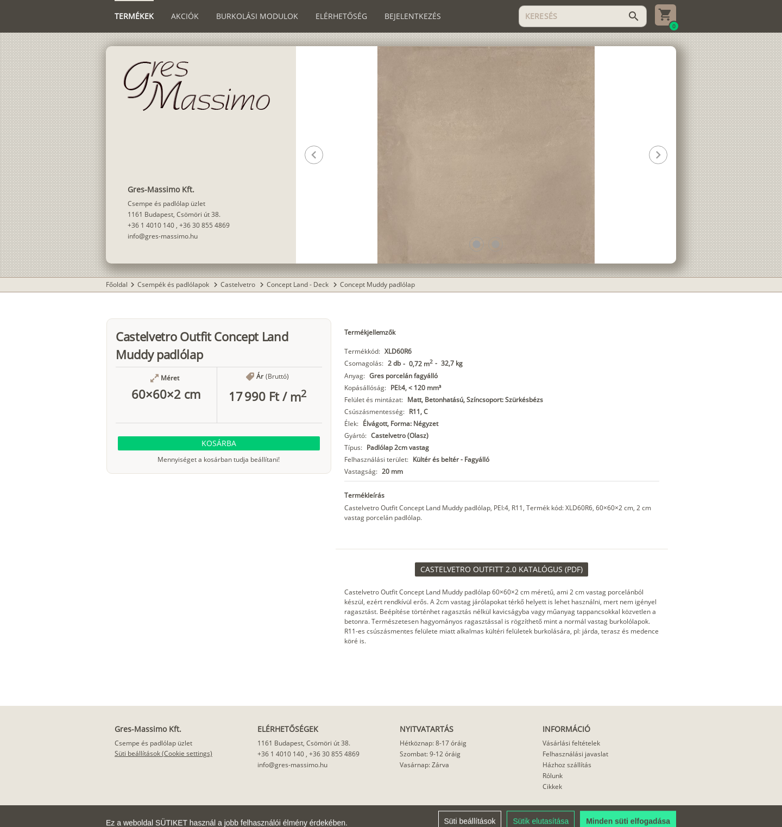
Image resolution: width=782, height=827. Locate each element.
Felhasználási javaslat (575, 754)
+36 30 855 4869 (204, 225)
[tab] (134, 16)
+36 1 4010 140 (151, 225)
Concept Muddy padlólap (377, 284)
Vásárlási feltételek (571, 743)
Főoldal (117, 284)
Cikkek (552, 786)
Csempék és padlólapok (174, 284)
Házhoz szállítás (567, 764)
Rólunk (553, 775)
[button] (476, 244)
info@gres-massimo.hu (163, 236)
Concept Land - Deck (298, 284)
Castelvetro (238, 284)
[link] (501, 569)
